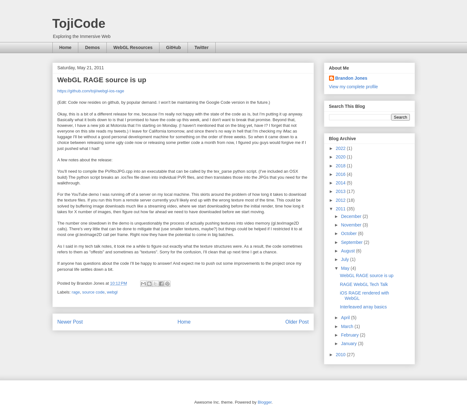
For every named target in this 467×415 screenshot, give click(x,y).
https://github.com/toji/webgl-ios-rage (90, 91)
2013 (341, 191)
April (346, 317)
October (349, 233)
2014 (341, 182)
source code (93, 292)
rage (76, 292)
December (351, 216)
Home (65, 47)
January (349, 343)
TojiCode (78, 23)
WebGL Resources (133, 47)
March (348, 326)
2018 (341, 165)
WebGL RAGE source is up (366, 275)
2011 (341, 208)
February (350, 335)
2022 (341, 148)
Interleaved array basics (363, 306)
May (345, 268)
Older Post (297, 322)
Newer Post (70, 322)
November (351, 224)
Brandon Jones (351, 78)
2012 (341, 200)
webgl (112, 292)
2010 (341, 354)
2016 (341, 174)
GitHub (173, 47)
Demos (92, 47)
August (348, 250)
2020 (341, 156)
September (352, 242)
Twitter (202, 47)
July (345, 259)
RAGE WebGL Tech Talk (364, 284)
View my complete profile (353, 86)
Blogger (265, 402)
